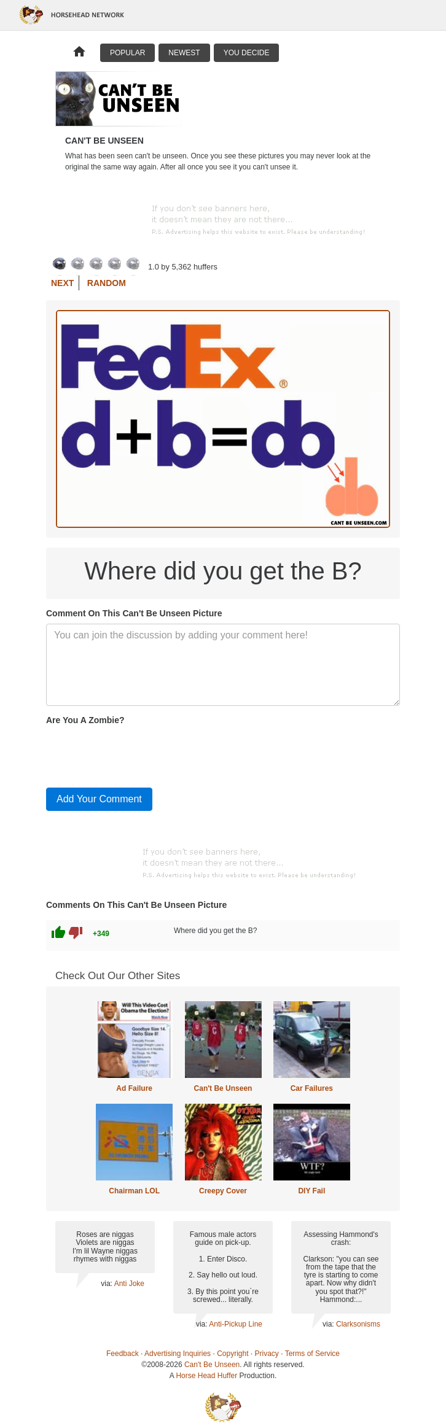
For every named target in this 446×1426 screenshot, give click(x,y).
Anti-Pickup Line (235, 1324)
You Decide (247, 52)
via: (107, 1283)
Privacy (267, 1353)
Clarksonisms (358, 1324)
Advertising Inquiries (177, 1353)
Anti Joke (129, 1283)
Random (106, 283)
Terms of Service (312, 1353)
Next (62, 283)
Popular (127, 52)
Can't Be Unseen (223, 1088)
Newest (184, 52)
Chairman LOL (134, 1191)
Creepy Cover (223, 1191)
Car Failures (312, 1088)
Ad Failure (134, 1088)
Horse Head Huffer (206, 1375)
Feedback (122, 1353)
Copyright (232, 1353)
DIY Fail (311, 1191)
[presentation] (139, 754)
